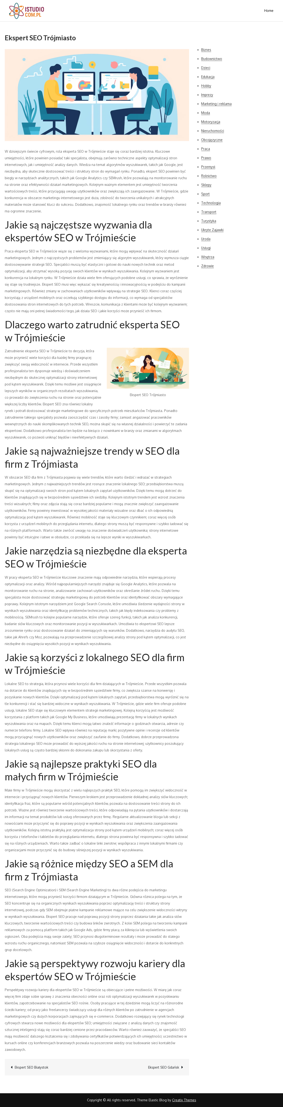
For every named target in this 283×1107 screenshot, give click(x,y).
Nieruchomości (212, 131)
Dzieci (205, 68)
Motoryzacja (210, 122)
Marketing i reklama (216, 104)
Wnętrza (207, 257)
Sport (205, 194)
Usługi (206, 248)
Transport (208, 212)
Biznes (206, 50)
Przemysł (208, 167)
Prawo (206, 158)
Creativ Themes (184, 1100)
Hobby (206, 86)
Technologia (211, 203)
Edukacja (208, 77)
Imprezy (207, 95)
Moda (205, 113)
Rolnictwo (209, 176)
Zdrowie (207, 266)
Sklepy (206, 185)
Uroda (205, 239)
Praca (205, 149)
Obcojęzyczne (212, 140)
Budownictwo (211, 59)
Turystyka (208, 221)
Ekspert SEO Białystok (31, 1067)
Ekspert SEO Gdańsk (163, 1067)
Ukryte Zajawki (212, 230)
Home (268, 11)
